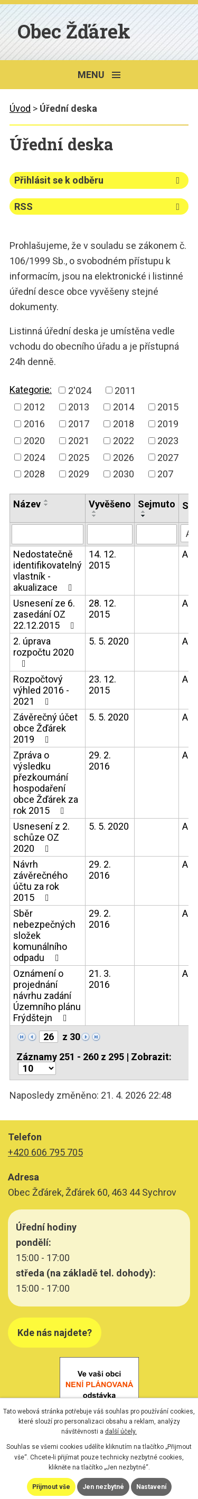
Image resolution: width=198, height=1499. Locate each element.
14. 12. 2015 (102, 560)
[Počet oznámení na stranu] (37, 1068)
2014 (123, 406)
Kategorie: (31, 389)
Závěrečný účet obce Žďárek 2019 (45, 728)
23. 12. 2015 (102, 685)
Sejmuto (156, 504)
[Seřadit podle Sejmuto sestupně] (143, 516)
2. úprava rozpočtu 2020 (43, 652)
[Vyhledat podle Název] (47, 534)
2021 (78, 440)
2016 (34, 423)
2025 (78, 457)
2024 (34, 457)
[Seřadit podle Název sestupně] (46, 505)
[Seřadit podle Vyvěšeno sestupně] (94, 516)
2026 (123, 457)
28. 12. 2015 (102, 609)
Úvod (20, 108)
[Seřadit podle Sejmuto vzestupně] (143, 512)
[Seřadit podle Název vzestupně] (46, 500)
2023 (167, 440)
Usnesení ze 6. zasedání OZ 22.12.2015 (46, 614)
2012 (34, 406)
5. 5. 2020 (109, 641)
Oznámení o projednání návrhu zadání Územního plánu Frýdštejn (47, 995)
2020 (34, 440)
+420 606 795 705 (45, 1152)
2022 (123, 440)
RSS (99, 206)
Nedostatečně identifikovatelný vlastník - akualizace (47, 571)
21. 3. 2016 (100, 979)
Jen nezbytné (103, 1487)
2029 (78, 473)
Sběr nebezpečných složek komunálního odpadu (44, 935)
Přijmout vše (51, 1487)
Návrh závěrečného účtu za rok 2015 (40, 881)
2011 (125, 390)
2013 (78, 406)
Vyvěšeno (110, 504)
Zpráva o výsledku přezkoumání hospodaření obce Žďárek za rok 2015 (45, 783)
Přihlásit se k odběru (99, 180)
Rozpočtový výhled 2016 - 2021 (41, 690)
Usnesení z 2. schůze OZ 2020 (41, 837)
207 (165, 473)
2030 (123, 473)
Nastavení (151, 1487)
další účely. (121, 1431)
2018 (123, 423)
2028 (34, 473)
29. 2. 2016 (100, 761)
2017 (78, 423)
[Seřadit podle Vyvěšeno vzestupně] (94, 512)
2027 (167, 457)
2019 (167, 423)
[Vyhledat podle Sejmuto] (156, 534)
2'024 (79, 390)
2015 (167, 406)
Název (27, 504)
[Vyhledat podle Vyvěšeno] (110, 534)
